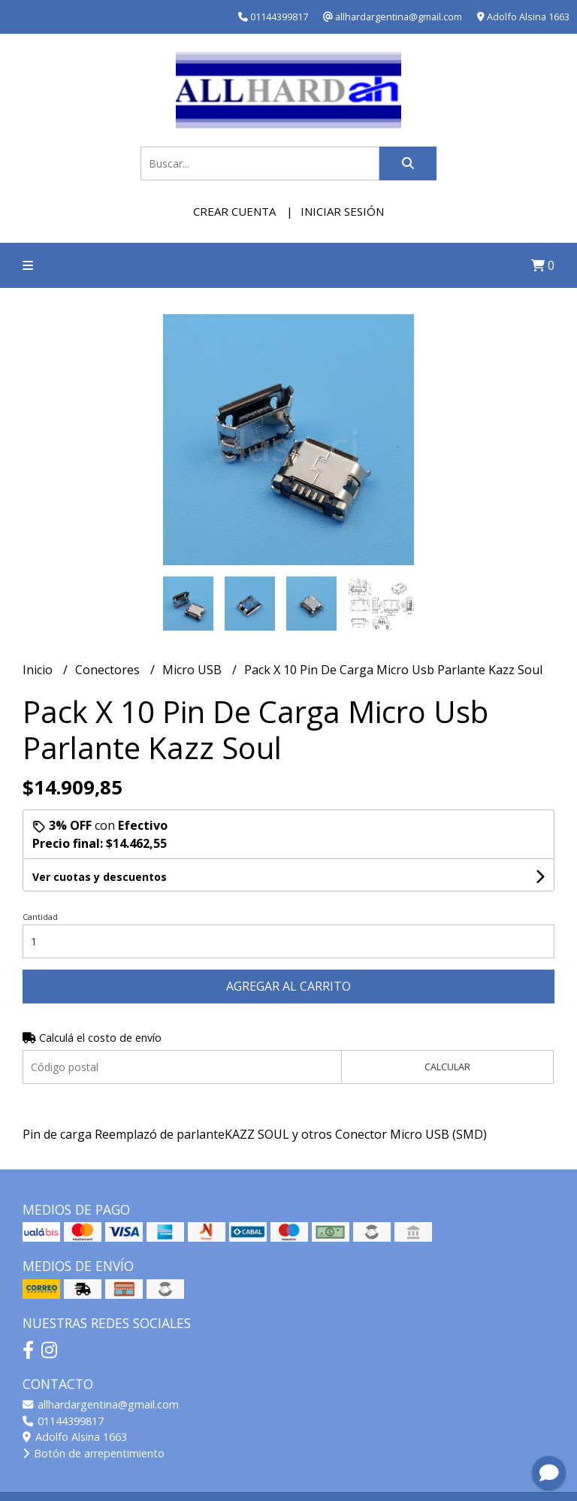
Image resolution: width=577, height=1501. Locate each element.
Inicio (39, 669)
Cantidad (40, 916)
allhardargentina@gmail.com (101, 1404)
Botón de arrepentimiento (94, 1453)
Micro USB (193, 669)
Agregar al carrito (288, 986)
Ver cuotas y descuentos (99, 877)
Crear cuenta (234, 211)
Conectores (109, 669)
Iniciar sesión (342, 211)
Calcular (447, 1066)
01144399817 (63, 1421)
